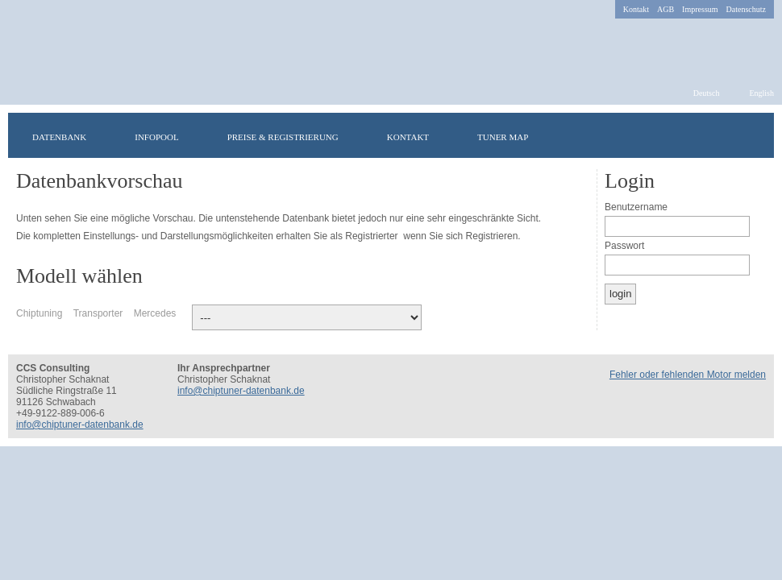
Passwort (624, 245)
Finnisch (404, 272)
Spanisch (565, 272)
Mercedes (155, 313)
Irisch (372, 272)
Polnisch (437, 272)
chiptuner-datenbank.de (264, 61)
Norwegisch (453, 272)
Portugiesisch (533, 272)
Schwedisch (340, 272)
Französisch (324, 272)
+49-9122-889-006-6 (60, 413)
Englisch (308, 272)
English (761, 93)
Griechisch (485, 272)
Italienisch (469, 272)
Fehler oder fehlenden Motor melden (687, 374)
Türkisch (356, 272)
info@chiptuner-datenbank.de (80, 424)
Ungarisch (388, 272)
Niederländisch (549, 272)
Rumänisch (501, 272)
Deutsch (706, 93)
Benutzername (636, 207)
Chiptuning (39, 313)
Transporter (98, 313)
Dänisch (420, 272)
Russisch (517, 272)
